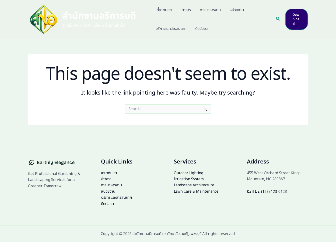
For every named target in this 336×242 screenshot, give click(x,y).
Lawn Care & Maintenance (197, 191)
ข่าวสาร (106, 179)
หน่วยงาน (108, 191)
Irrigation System (189, 179)
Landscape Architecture (194, 185)
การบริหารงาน (111, 185)
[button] (277, 19)
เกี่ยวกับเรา (109, 173)
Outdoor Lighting (189, 173)
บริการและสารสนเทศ (116, 198)
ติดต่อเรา (107, 204)
